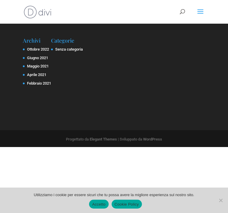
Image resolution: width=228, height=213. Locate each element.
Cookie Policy (127, 204)
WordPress (152, 139)
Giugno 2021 (37, 58)
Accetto (98, 204)
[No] (221, 200)
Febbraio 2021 (39, 83)
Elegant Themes (103, 139)
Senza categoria (69, 49)
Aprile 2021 (36, 74)
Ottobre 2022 (38, 49)
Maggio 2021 (38, 66)
